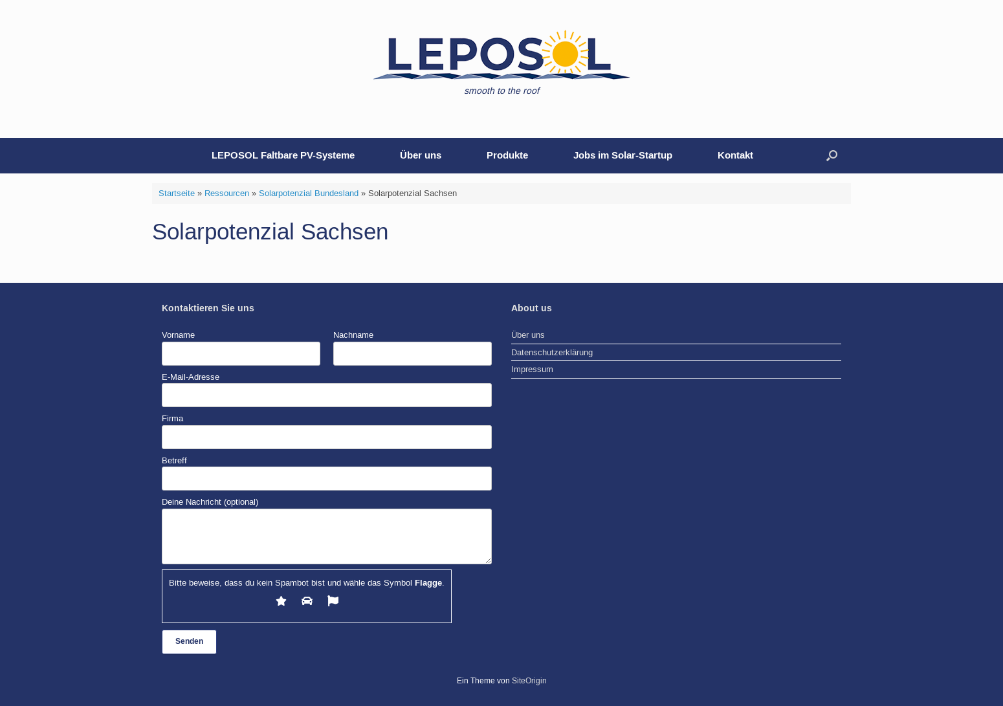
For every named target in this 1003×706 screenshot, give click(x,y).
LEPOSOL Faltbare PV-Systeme (283, 155)
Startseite (177, 193)
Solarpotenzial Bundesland (308, 193)
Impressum (532, 369)
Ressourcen (226, 193)
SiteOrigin (529, 681)
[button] (832, 155)
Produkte (507, 155)
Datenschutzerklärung (552, 352)
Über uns (420, 155)
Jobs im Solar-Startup (622, 155)
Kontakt (735, 155)
